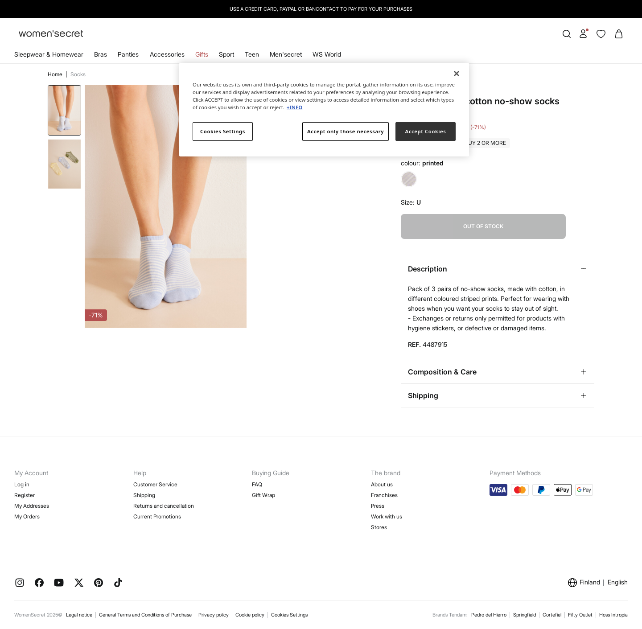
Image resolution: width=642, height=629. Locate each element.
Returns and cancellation (163, 505)
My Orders (27, 516)
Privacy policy (213, 615)
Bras (100, 54)
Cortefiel (552, 615)
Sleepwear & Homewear (48, 54)
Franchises (384, 495)
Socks (78, 74)
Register (24, 495)
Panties (128, 54)
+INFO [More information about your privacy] (294, 107)
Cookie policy (249, 615)
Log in (21, 484)
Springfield (524, 615)
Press (377, 505)
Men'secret (286, 54)
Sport (226, 54)
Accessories (167, 54)
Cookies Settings (289, 615)
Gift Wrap (263, 495)
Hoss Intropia (613, 615)
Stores (379, 527)
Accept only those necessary (345, 131)
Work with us (386, 516)
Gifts (201, 54)
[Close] (456, 73)
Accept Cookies (425, 131)
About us (382, 484)
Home (56, 74)
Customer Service (155, 484)
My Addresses (31, 505)
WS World (327, 54)
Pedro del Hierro (488, 615)
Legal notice (79, 615)
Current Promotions (157, 516)
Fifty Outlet (580, 615)
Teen (252, 54)
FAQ (257, 484)
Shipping (144, 495)
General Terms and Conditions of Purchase (145, 615)
